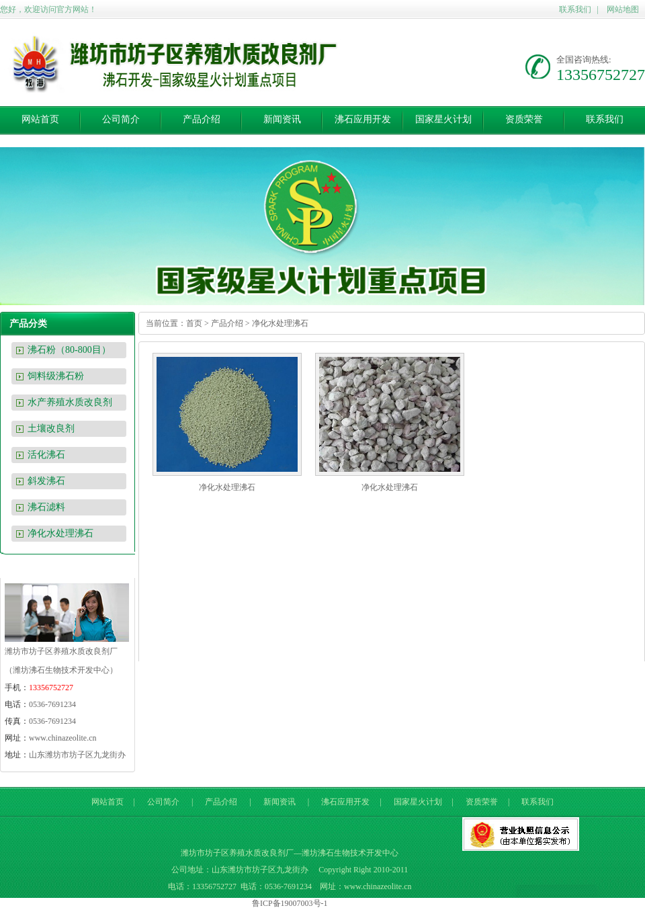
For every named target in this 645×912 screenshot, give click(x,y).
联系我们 (575, 9)
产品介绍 (201, 119)
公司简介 (121, 119)
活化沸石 (46, 455)
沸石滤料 (46, 507)
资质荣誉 (524, 119)
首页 (194, 323)
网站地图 (623, 9)
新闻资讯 (282, 119)
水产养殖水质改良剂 (70, 402)
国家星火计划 (443, 119)
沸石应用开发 (363, 119)
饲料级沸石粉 (56, 376)
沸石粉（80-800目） (69, 350)
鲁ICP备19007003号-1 (290, 903)
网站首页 (40, 119)
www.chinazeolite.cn (63, 738)
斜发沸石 (46, 481)
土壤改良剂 (51, 428)
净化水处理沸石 (60, 533)
